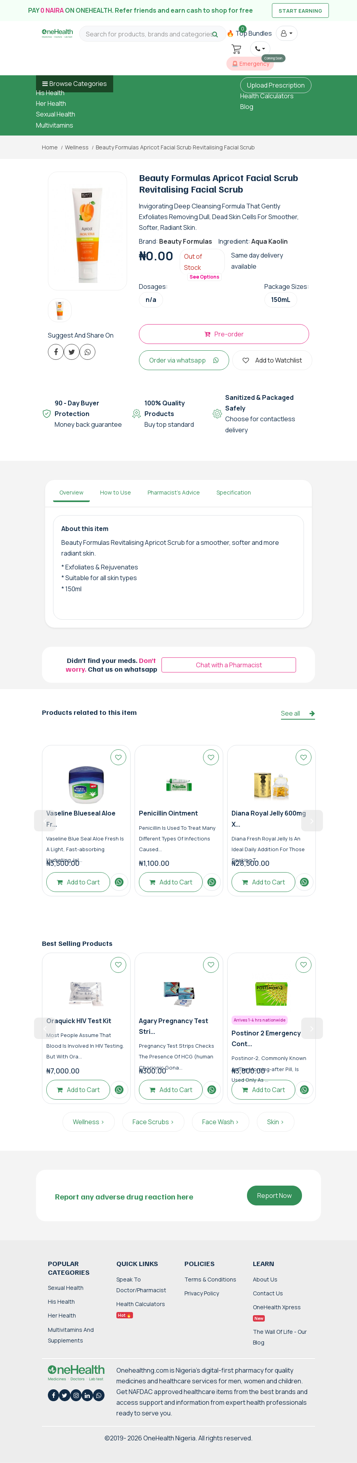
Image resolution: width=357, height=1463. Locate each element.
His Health (50, 92)
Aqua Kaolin (269, 241)
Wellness (77, 147)
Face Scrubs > (153, 1121)
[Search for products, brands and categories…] (153, 34)
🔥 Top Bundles (249, 33)
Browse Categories (78, 83)
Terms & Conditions (210, 1279)
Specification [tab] (233, 492)
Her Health (51, 103)
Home (50, 147)
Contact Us (268, 1293)
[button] (287, 33)
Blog (246, 106)
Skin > (275, 1121)
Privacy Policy (201, 1293)
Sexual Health (55, 114)
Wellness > (88, 1121)
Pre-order (224, 334)
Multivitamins (54, 125)
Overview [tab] (71, 492)
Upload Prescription (276, 85)
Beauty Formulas (185, 241)
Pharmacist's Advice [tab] (174, 492)
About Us (265, 1279)
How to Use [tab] (115, 492)
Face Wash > (220, 1121)
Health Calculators (267, 96)
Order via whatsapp (184, 360)
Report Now (274, 1195)
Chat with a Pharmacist (229, 665)
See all (298, 713)
